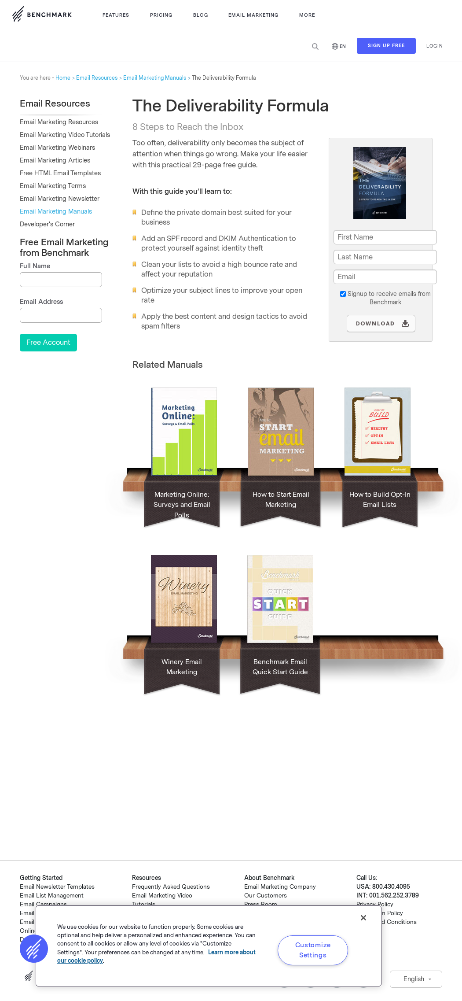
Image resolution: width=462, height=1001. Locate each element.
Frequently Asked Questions (171, 886)
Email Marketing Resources (59, 122)
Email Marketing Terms (53, 186)
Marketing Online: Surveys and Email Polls (182, 505)
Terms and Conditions (386, 922)
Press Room (260, 904)
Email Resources (96, 78)
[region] (208, 946)
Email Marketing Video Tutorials (65, 135)
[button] (34, 949)
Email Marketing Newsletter (59, 199)
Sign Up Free (386, 46)
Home (62, 78)
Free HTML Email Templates (60, 173)
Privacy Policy (374, 904)
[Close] (363, 917)
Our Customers (265, 895)
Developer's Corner (47, 224)
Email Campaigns (43, 904)
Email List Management (52, 895)
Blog (200, 15)
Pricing (161, 15)
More (307, 15)
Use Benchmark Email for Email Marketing (42, 15)
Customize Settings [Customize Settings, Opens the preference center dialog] (313, 950)
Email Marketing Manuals (154, 78)
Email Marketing (253, 15)
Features (116, 15)
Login (434, 46)
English (413, 979)
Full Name (35, 266)
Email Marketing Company (280, 886)
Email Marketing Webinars (57, 147)
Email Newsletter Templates (57, 886)
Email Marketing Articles (55, 160)
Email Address (41, 302)
